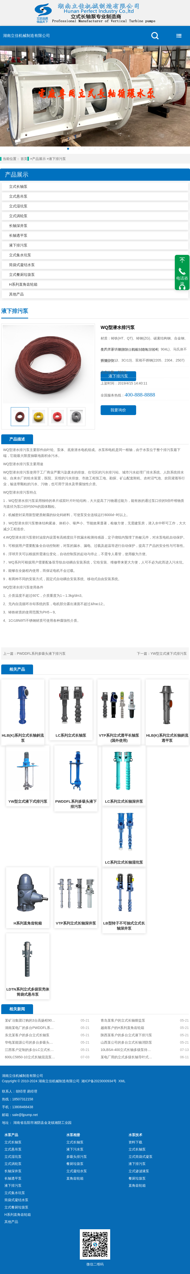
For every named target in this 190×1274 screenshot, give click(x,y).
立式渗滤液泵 (139, 1171)
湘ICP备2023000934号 (98, 1081)
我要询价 (118, 410)
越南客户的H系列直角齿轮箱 (122, 1028)
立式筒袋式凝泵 (141, 1157)
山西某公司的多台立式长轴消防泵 (126, 1042)
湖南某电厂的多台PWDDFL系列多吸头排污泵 (30, 1028)
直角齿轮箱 (74, 1178)
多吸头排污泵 (76, 1157)
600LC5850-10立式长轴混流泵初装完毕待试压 (30, 1057)
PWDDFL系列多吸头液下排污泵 (41, 653)
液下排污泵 (57, 159)
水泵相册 (73, 1135)
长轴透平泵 (18, 235)
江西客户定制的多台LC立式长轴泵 (30, 1050)
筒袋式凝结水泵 (22, 265)
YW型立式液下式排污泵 (169, 653)
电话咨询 (182, 281)
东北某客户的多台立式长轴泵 (27, 1035)
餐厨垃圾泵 (74, 1164)
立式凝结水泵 (76, 1171)
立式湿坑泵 (18, 206)
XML (121, 1081)
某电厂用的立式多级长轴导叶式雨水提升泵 (127, 1057)
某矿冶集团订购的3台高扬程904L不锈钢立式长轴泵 (30, 1020)
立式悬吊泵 (18, 196)
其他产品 (16, 294)
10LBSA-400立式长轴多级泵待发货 (127, 1050)
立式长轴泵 (18, 186)
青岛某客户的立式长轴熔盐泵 (123, 1020)
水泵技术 (135, 1135)
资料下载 (135, 1142)
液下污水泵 (74, 1149)
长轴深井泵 (18, 226)
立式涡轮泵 (18, 216)
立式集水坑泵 (20, 255)
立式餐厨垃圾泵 (22, 274)
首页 (24, 159)
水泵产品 (11, 1135)
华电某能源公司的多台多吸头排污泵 (30, 1042)
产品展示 (39, 159)
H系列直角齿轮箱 (23, 284)
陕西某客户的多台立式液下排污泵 (126, 1035)
